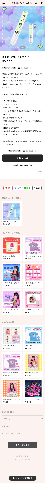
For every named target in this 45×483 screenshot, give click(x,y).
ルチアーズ (6, 419)
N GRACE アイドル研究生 (12, 434)
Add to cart (22, 158)
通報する (40, 171)
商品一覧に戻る (23, 445)
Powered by (22, 460)
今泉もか (5, 426)
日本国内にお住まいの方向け (22, 165)
